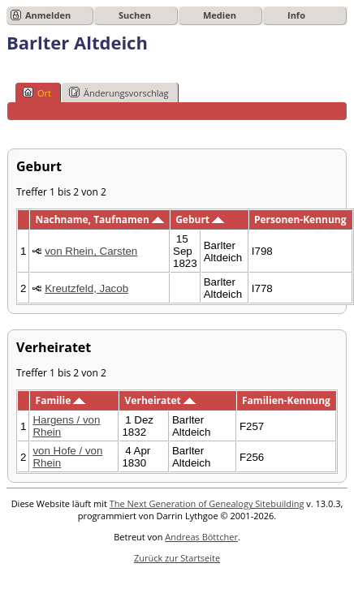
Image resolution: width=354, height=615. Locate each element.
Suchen (135, 15)
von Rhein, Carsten (91, 251)
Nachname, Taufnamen (100, 219)
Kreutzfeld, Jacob (86, 288)
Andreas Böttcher (201, 537)
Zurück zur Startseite (177, 558)
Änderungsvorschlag (119, 92)
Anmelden (48, 15)
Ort (37, 92)
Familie (61, 400)
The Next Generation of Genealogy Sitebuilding (207, 503)
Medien (219, 15)
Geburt (199, 219)
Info (296, 15)
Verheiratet (160, 400)
